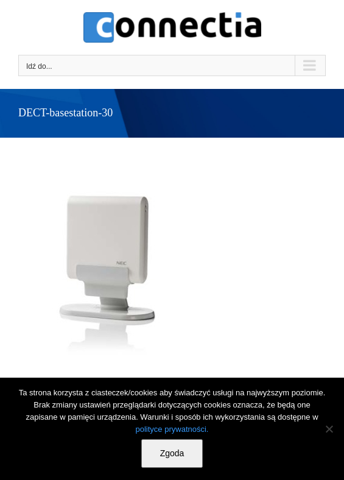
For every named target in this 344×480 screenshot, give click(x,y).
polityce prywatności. (172, 429)
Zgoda (172, 453)
